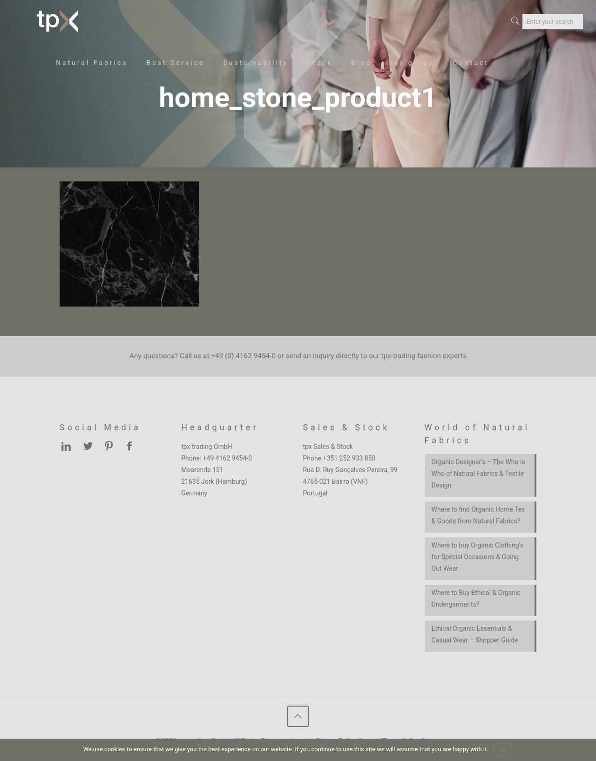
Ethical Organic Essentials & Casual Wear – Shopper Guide (475, 634)
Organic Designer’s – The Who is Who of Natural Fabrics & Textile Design (478, 473)
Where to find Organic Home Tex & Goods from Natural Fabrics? (478, 515)
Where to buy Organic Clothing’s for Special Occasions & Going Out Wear (477, 556)
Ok (502, 750)
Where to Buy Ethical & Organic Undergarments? (476, 598)
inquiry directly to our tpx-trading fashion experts (390, 356)
